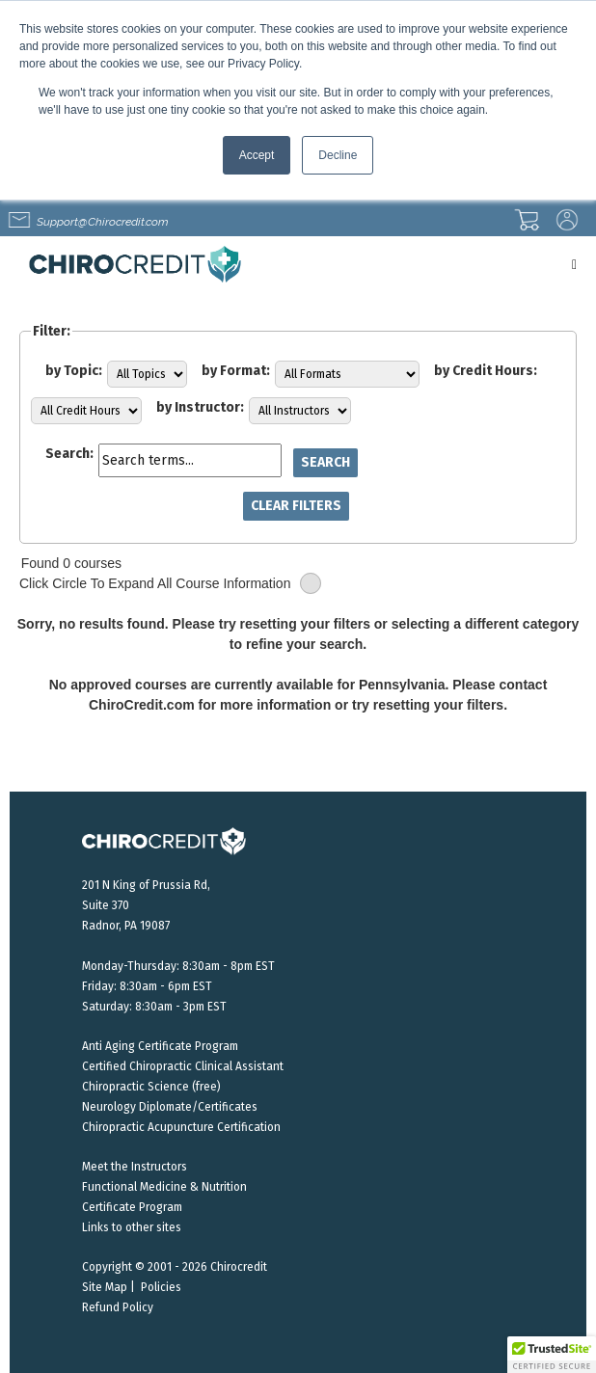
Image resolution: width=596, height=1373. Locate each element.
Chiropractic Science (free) (151, 1086)
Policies (161, 1287)
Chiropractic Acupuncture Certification (181, 1127)
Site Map (104, 1287)
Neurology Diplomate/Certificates (169, 1107)
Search (325, 462)
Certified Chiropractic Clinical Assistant (183, 1066)
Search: (69, 453)
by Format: (236, 371)
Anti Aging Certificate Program (160, 1046)
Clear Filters (296, 506)
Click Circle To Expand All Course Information (170, 584)
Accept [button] (257, 155)
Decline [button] (337, 155)
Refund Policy (117, 1307)
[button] (551, 1354)
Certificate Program (132, 1207)
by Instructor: (200, 407)
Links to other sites (131, 1227)
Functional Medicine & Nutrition (164, 1187)
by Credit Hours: (485, 371)
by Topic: (73, 371)
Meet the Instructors (134, 1166)
